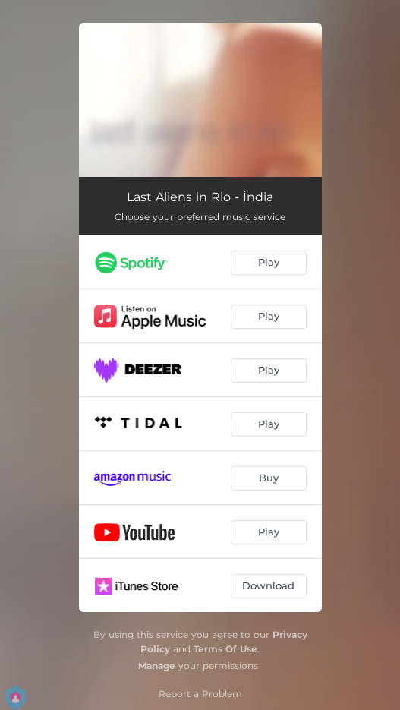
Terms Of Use (225, 649)
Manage (156, 665)
